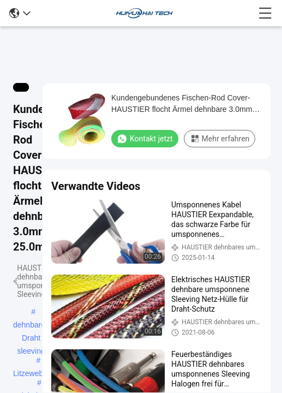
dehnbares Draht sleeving (31, 325)
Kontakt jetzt (145, 139)
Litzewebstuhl (36, 373)
